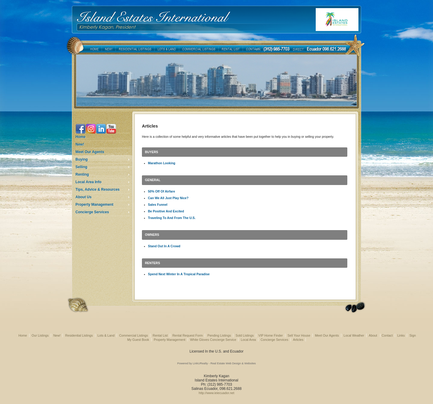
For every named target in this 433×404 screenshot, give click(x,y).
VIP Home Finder (270, 335)
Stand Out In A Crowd (164, 246)
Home (80, 137)
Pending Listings (219, 335)
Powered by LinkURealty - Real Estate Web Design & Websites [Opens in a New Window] (216, 363)
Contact (387, 335)
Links (401, 335)
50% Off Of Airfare (161, 191)
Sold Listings (244, 335)
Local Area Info (88, 182)
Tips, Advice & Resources (97, 189)
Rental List (159, 335)
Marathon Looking (161, 163)
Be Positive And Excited (166, 211)
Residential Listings (79, 335)
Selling (81, 167)
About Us (83, 197)
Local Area (248, 339)
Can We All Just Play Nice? (168, 198)
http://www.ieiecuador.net (216, 393)
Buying (81, 159)
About (373, 335)
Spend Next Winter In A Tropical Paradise (179, 274)
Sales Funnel (157, 204)
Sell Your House (298, 335)
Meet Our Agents (89, 152)
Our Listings (40, 335)
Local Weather (353, 335)
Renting (82, 174)
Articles (298, 339)
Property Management (94, 204)
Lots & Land (106, 335)
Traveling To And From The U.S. (171, 218)
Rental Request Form (187, 335)
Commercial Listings (133, 335)
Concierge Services (92, 212)
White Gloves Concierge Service (213, 339)
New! (79, 144)
